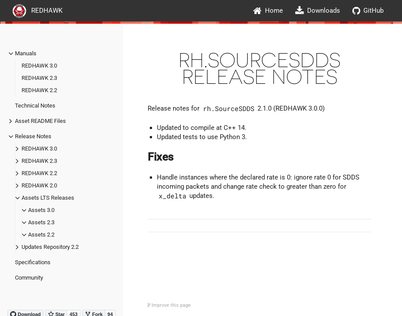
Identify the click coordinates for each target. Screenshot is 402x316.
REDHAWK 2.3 (39, 78)
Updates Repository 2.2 (50, 247)
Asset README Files (40, 121)
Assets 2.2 (41, 234)
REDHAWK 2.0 (39, 185)
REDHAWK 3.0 (39, 65)
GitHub (368, 10)
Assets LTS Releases (48, 197)
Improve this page (169, 305)
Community (29, 277)
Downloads (317, 10)
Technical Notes (35, 105)
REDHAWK (37, 10)
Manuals (25, 53)
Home (268, 10)
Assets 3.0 (41, 210)
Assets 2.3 (41, 222)
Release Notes (33, 136)
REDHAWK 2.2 (39, 90)
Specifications (33, 262)
